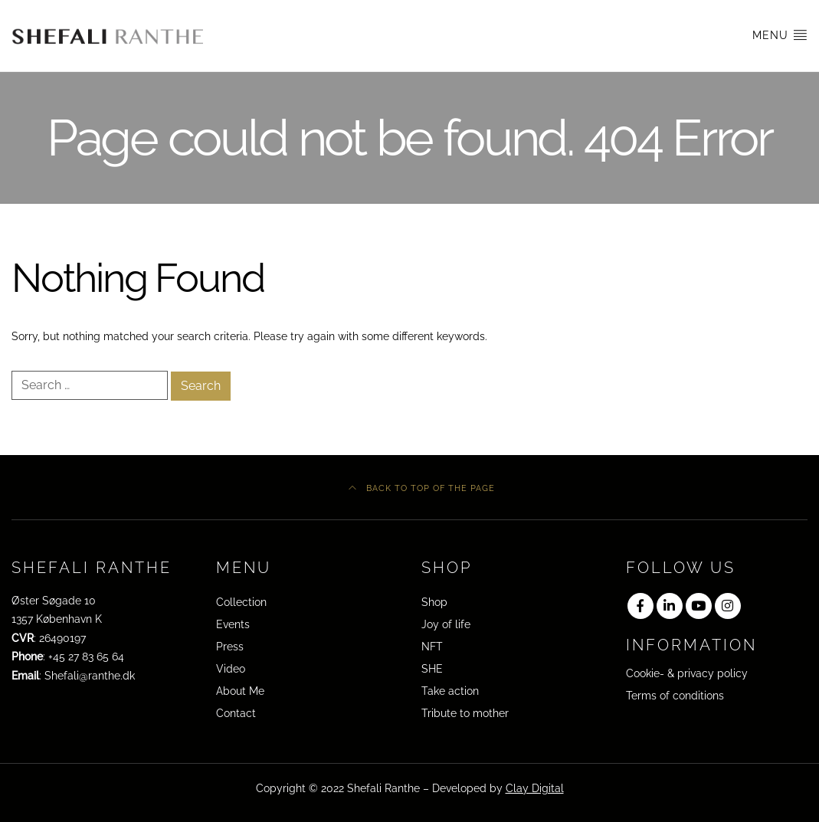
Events (233, 624)
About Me (240, 691)
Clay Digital (535, 788)
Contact (236, 713)
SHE (432, 669)
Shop (434, 602)
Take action (450, 691)
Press (230, 646)
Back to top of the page (422, 488)
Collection (241, 602)
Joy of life (445, 624)
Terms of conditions (675, 695)
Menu (780, 34)
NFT (432, 646)
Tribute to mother (465, 713)
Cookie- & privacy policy (687, 673)
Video (230, 669)
